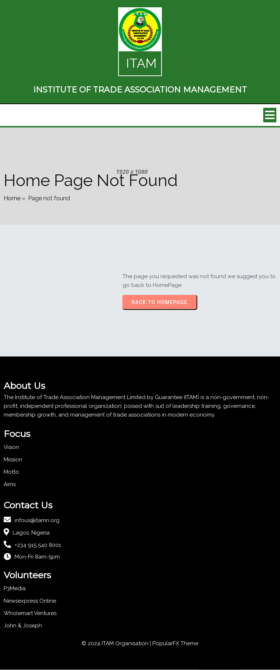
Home (12, 198)
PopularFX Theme (175, 644)
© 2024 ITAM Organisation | (117, 644)
